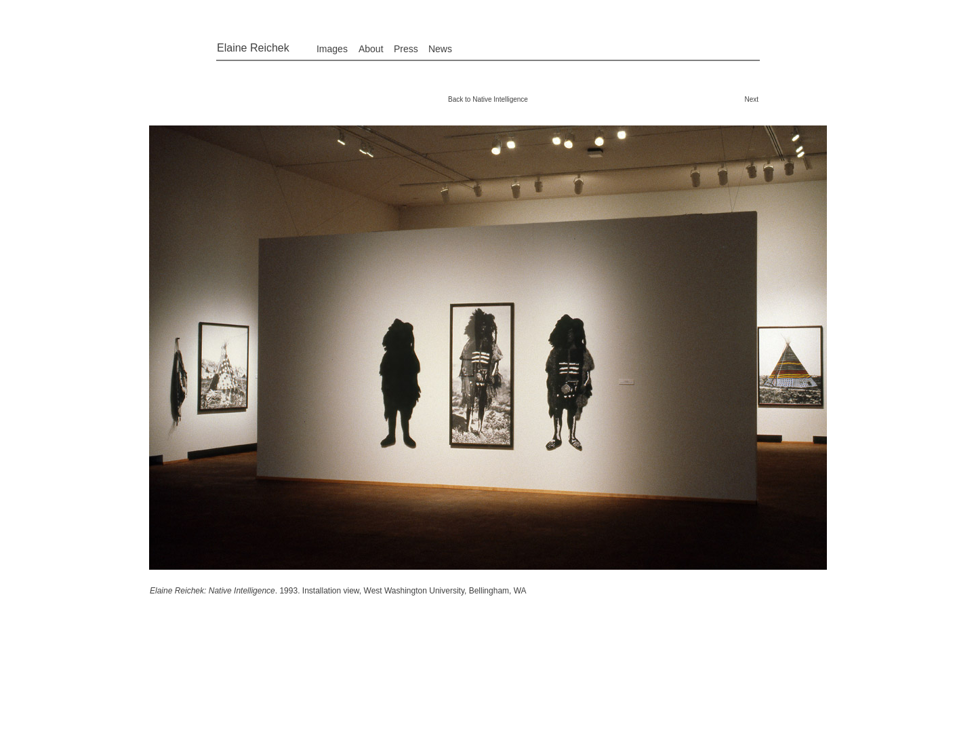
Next (751, 99)
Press (406, 48)
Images (332, 48)
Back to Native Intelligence (488, 99)
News (440, 48)
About (371, 48)
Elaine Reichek (253, 48)
